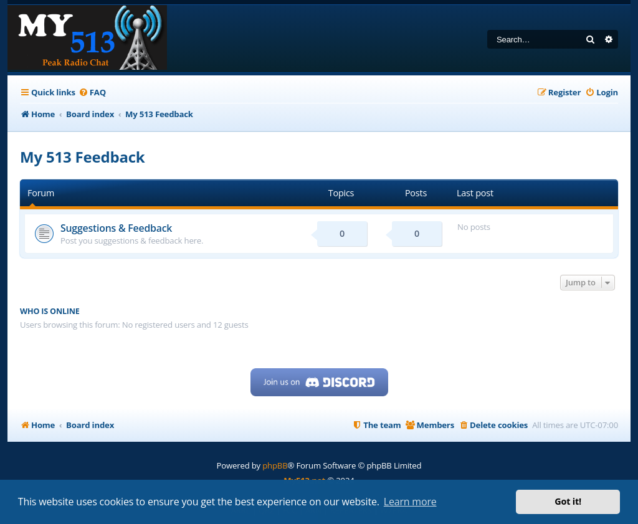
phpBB (274, 465)
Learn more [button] (410, 501)
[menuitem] (92, 92)
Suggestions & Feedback (116, 228)
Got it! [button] (568, 501)
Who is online (50, 311)
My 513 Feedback (82, 156)
